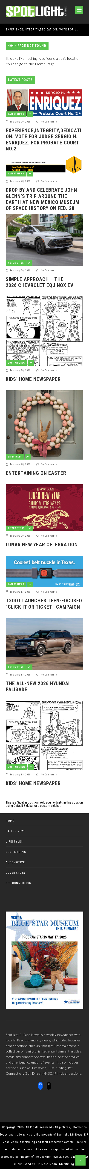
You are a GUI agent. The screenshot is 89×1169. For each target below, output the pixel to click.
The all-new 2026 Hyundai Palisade (38, 686)
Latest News (16, 114)
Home (10, 820)
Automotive (16, 263)
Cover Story (16, 528)
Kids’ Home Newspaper (33, 379)
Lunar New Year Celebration (42, 544)
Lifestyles (15, 456)
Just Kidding (16, 363)
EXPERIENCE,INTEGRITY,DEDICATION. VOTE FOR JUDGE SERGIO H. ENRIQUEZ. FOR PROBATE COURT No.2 (42, 29)
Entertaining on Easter (36, 473)
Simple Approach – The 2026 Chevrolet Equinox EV (40, 282)
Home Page (45, 64)
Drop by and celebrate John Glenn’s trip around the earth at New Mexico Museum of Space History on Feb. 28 (42, 199)
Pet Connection (18, 883)
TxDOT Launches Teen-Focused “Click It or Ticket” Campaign (44, 604)
